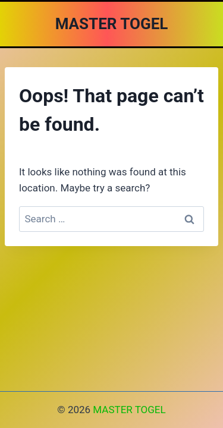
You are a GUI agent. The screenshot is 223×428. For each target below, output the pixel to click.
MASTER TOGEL (129, 410)
